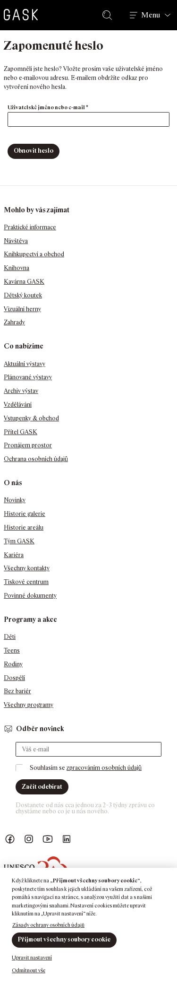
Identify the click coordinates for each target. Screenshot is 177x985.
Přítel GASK (20, 432)
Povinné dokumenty (30, 595)
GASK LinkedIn (66, 839)
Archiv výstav (21, 390)
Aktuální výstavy (24, 363)
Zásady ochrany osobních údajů (48, 925)
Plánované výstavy (28, 377)
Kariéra (14, 554)
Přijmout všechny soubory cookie (64, 939)
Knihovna (16, 267)
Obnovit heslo (33, 150)
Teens (12, 650)
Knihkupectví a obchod (34, 254)
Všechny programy (28, 704)
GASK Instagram (29, 839)
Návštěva (16, 240)
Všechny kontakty (27, 568)
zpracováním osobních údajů (104, 767)
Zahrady (14, 322)
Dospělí (14, 677)
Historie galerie (24, 513)
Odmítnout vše (28, 970)
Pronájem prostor (28, 445)
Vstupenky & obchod (31, 418)
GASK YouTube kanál (48, 839)
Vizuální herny (22, 309)
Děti (10, 636)
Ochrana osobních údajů (36, 458)
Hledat (109, 15)
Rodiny (13, 664)
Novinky (14, 500)
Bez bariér (17, 691)
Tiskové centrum (26, 581)
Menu (150, 15)
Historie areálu (23, 527)
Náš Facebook (10, 839)
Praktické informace (30, 227)
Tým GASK (19, 541)
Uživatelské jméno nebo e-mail (58, 107)
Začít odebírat (42, 786)
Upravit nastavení (32, 957)
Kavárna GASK (24, 281)
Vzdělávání (18, 404)
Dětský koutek (23, 295)
